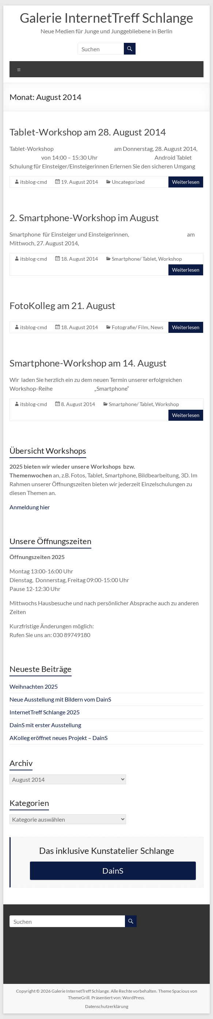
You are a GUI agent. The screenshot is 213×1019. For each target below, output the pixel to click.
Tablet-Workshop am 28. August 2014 (87, 132)
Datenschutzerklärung (106, 1006)
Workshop (170, 259)
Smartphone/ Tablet (134, 259)
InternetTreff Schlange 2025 (44, 712)
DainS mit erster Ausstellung (45, 724)
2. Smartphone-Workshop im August (84, 217)
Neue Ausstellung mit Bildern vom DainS (60, 699)
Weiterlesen (185, 182)
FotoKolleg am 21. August (62, 305)
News (157, 327)
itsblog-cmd (33, 182)
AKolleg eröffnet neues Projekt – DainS (58, 737)
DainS (112, 870)
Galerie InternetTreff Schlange (106, 18)
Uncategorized (128, 182)
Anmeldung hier (29, 506)
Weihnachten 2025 (33, 686)
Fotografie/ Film (130, 327)
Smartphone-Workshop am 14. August (88, 363)
